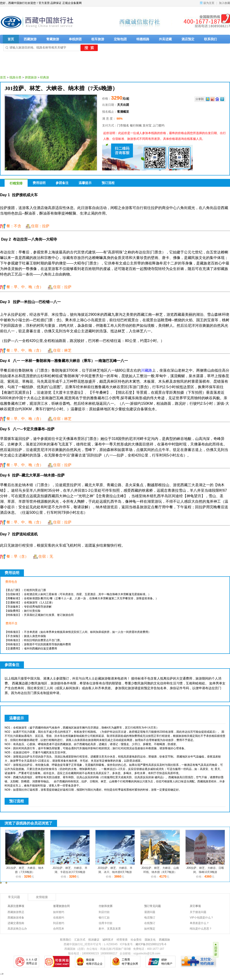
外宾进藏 (165, 39)
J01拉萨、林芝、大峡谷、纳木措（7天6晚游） (61, 88)
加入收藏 (224, 3)
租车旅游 (97, 39)
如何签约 (58, 912)
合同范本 (58, 928)
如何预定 (149, 928)
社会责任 (136, 939)
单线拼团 (75, 39)
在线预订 (149, 923)
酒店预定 (187, 39)
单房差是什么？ (199, 923)
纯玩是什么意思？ (201, 928)
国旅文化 (150, 939)
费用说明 (39, 183)
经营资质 (122, 939)
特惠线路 (142, 39)
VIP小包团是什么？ (201, 917)
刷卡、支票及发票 (110, 928)
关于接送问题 (198, 912)
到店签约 (58, 923)
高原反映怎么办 (17, 928)
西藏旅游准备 (16, 917)
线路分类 (15, 77)
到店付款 (104, 912)
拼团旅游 (31, 77)
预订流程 (108, 183)
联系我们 (210, 39)
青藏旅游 (52, 39)
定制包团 (120, 39)
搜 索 (89, 48)
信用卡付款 (105, 923)
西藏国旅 (164, 939)
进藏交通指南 (16, 923)
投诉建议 (93, 939)
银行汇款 (104, 917)
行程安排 (16, 183)
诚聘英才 (107, 939)
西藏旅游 (30, 39)
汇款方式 (79, 939)
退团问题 (149, 912)
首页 (11, 39)
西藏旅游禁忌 (16, 912)
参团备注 (62, 183)
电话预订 (149, 917)
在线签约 (58, 917)
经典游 (44, 77)
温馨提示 (85, 183)
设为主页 (208, 3)
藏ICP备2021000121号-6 (150, 944)
